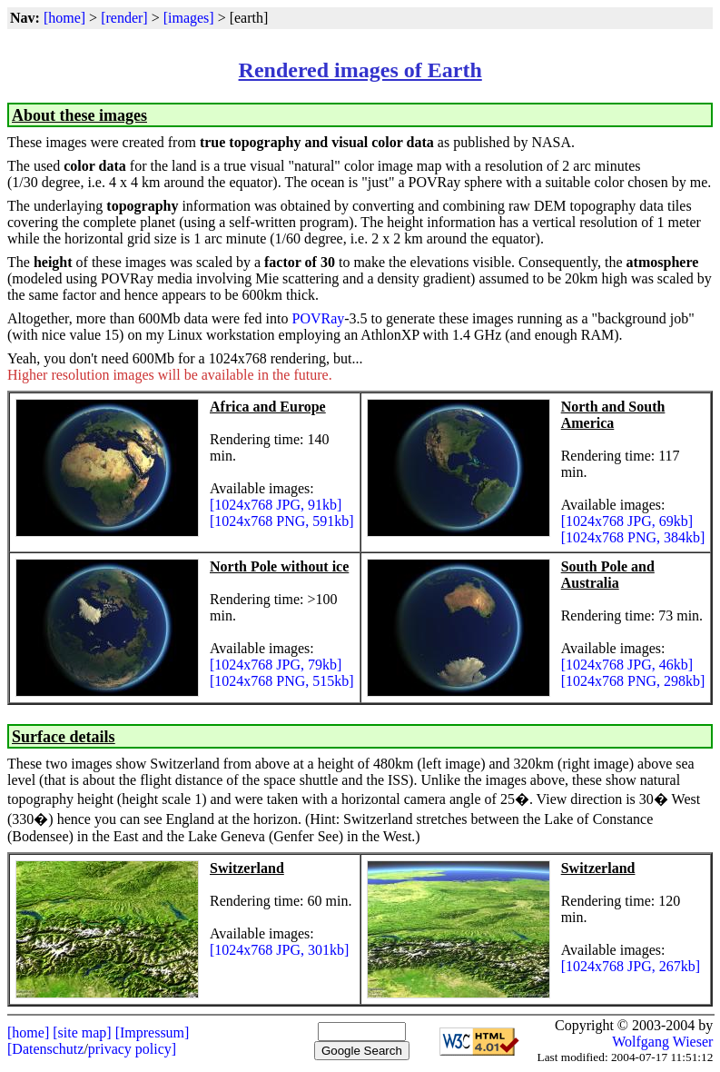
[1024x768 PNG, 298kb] (633, 681)
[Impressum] (152, 1032)
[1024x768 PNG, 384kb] (633, 537)
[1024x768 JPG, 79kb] (275, 664)
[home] (64, 17)
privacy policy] (132, 1049)
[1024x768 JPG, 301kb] (279, 950)
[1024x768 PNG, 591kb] (282, 521)
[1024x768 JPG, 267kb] (630, 966)
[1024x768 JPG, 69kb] (627, 521)
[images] (188, 17)
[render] (124, 17)
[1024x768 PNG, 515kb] (282, 681)
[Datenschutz (45, 1049)
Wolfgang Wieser (662, 1041)
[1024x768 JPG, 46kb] (627, 664)
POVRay (317, 318)
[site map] (82, 1032)
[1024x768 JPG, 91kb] (275, 504)
